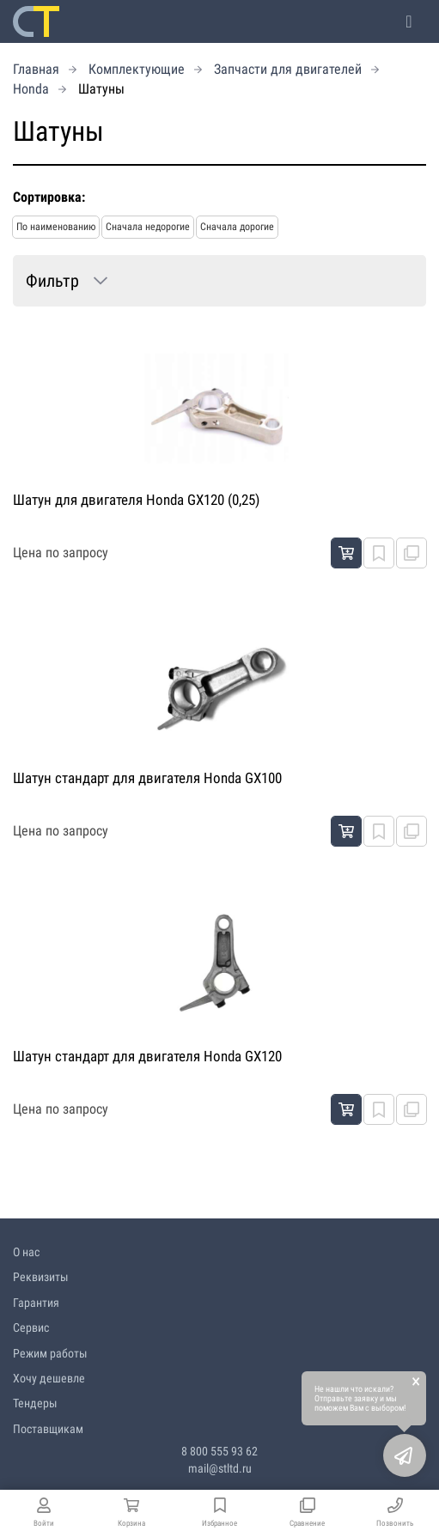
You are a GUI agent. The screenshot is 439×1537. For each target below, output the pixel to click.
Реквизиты (41, 1277)
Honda (31, 89)
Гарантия (36, 1302)
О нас (26, 1252)
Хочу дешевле (49, 1378)
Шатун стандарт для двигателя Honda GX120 (147, 1056)
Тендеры (35, 1403)
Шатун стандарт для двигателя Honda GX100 (147, 778)
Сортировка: (49, 197)
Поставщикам (48, 1429)
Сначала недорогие (148, 227)
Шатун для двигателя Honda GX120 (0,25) (136, 499)
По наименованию (55, 227)
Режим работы (50, 1353)
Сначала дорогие (237, 227)
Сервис (31, 1327)
